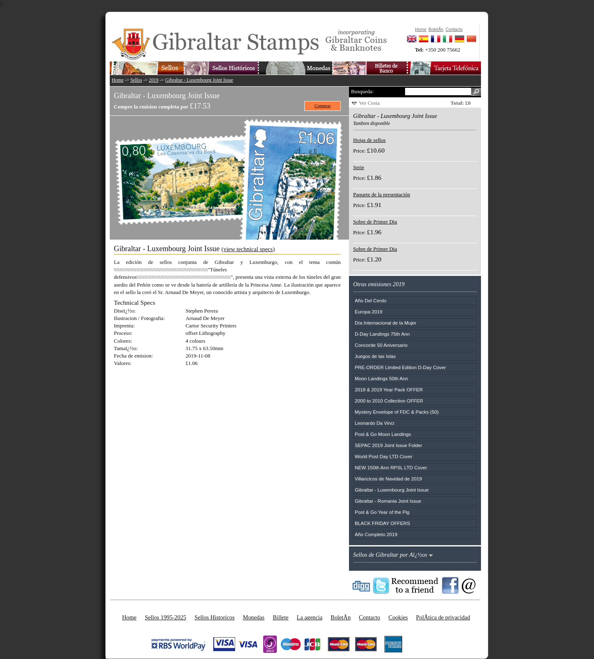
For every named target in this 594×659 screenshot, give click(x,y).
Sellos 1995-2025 (165, 617)
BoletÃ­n (341, 617)
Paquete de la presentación (381, 194)
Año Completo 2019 (376, 534)
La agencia (309, 617)
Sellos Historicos (214, 617)
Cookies (398, 617)
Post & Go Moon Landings (383, 434)
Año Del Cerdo (371, 300)
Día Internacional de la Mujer (385, 322)
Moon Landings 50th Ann (381, 378)
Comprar (322, 105)
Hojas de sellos (369, 140)
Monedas (253, 617)
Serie (358, 167)
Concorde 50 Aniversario (381, 345)
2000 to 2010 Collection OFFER (389, 400)
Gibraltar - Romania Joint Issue (388, 501)
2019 (153, 80)
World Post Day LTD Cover (383, 456)
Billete (280, 617)
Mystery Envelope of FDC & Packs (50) (396, 411)
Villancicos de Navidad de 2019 (388, 478)
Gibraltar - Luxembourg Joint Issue (199, 80)
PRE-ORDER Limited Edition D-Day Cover (400, 367)
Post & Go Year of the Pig (382, 512)
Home (118, 80)
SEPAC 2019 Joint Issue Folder (388, 445)
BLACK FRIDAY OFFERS (382, 523)
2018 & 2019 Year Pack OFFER (389, 389)
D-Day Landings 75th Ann (382, 334)
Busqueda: (362, 91)
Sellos (136, 80)
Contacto (369, 617)
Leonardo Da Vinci (374, 423)
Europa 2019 (368, 311)
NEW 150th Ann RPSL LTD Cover (391, 467)
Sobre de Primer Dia (375, 222)
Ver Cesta (369, 103)
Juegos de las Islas (375, 356)
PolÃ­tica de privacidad (443, 617)
